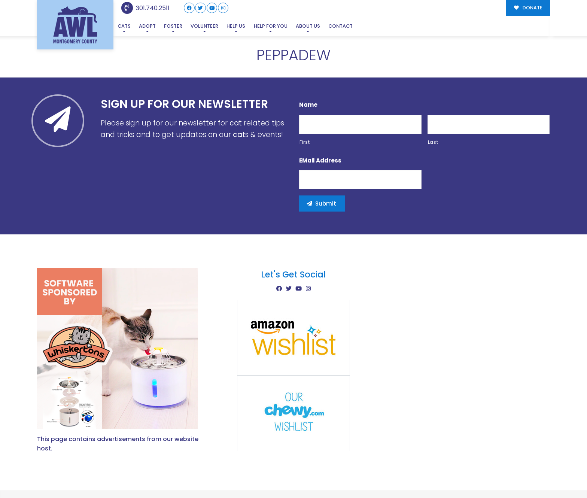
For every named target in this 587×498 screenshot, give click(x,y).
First (304, 142)
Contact (340, 26)
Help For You (271, 26)
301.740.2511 (145, 8)
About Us (308, 26)
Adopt (147, 26)
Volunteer (204, 26)
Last (433, 142)
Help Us (235, 26)
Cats (124, 26)
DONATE (528, 7)
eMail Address (320, 160)
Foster (173, 26)
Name (308, 105)
